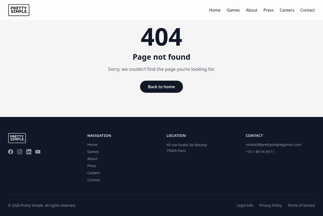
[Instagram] (19, 151)
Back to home (161, 86)
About (251, 10)
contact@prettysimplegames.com (273, 144)
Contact (307, 10)
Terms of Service (301, 205)
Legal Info (245, 205)
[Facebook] (10, 151)
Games (233, 10)
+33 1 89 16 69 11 (260, 151)
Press (268, 10)
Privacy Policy (270, 205)
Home (215, 10)
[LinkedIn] (28, 151)
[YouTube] (37, 151)
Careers (287, 10)
